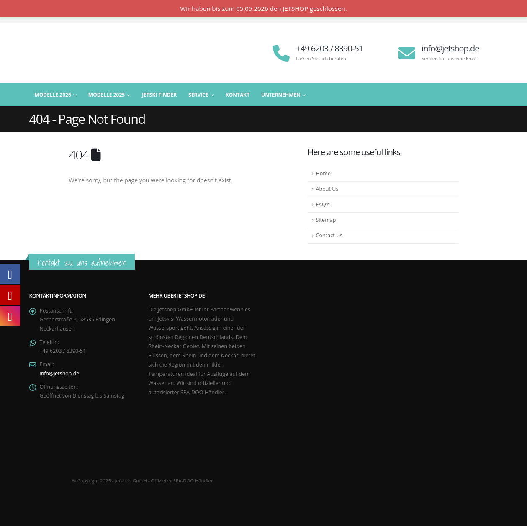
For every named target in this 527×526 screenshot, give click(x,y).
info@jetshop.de (60, 374)
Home (323, 173)
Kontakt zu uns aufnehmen (82, 262)
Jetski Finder (159, 94)
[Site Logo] (81, 53)
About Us (327, 188)
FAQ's (323, 204)
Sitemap (326, 219)
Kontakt (237, 94)
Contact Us (329, 235)
